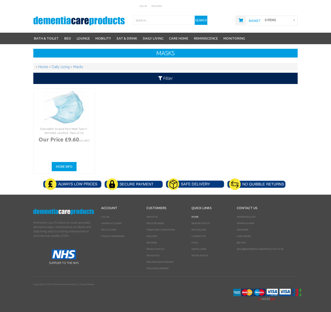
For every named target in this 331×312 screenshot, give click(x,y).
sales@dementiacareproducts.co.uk (260, 249)
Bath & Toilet (46, 38)
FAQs (194, 242)
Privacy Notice (87, 284)
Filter (165, 78)
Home (195, 217)
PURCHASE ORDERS (157, 268)
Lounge (83, 38)
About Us (152, 217)
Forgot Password (113, 236)
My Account (108, 229)
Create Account (111, 223)
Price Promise (155, 223)
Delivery (151, 236)
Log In (143, 6)
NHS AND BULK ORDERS (159, 262)
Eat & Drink (127, 38)
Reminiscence (206, 38)
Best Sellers (198, 229)
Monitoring (234, 38)
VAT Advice (153, 255)
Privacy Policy (155, 249)
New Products (200, 223)
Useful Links (198, 249)
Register (156, 6)
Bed (67, 38)
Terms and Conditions (160, 229)
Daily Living (153, 38)
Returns (151, 242)
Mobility (103, 38)
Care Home (178, 38)
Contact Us (198, 236)
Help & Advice (199, 255)
